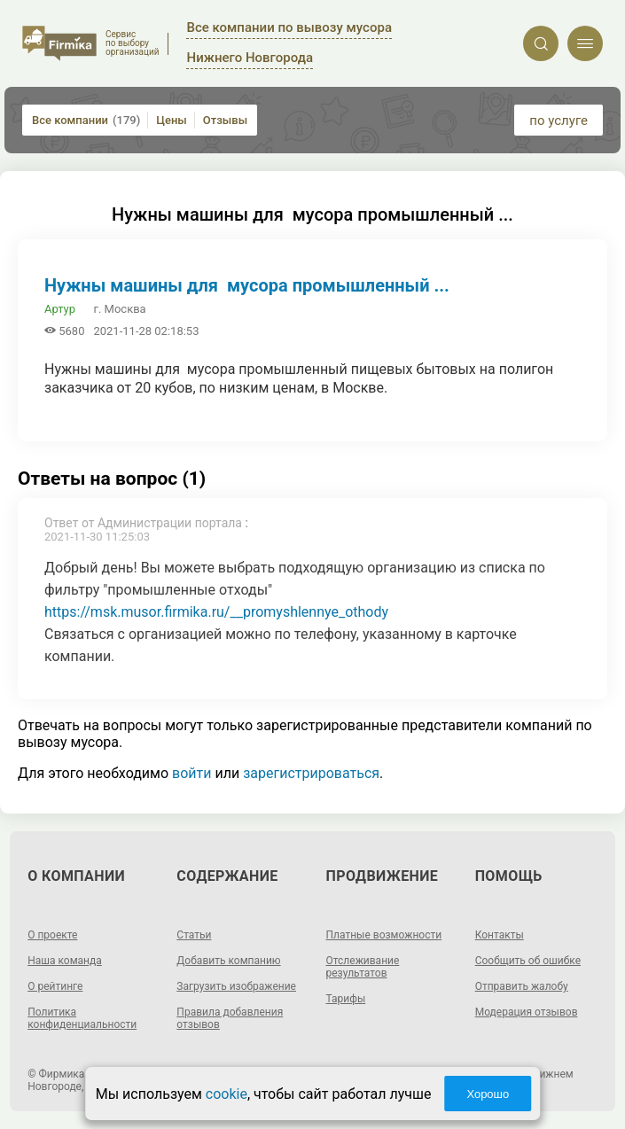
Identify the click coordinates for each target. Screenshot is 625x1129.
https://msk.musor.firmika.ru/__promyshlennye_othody (216, 611)
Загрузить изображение (236, 986)
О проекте (52, 935)
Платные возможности (384, 935)
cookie (226, 1094)
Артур (59, 308)
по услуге (558, 120)
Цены (171, 120)
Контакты (499, 935)
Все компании (86, 120)
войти (191, 773)
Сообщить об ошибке (528, 960)
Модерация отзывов (526, 1012)
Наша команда (64, 960)
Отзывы (225, 120)
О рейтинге (54, 986)
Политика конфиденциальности (82, 1018)
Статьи (193, 935)
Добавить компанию (228, 960)
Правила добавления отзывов (229, 1018)
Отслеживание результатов (363, 966)
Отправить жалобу (521, 986)
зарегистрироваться (311, 773)
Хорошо (487, 1094)
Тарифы (346, 999)
